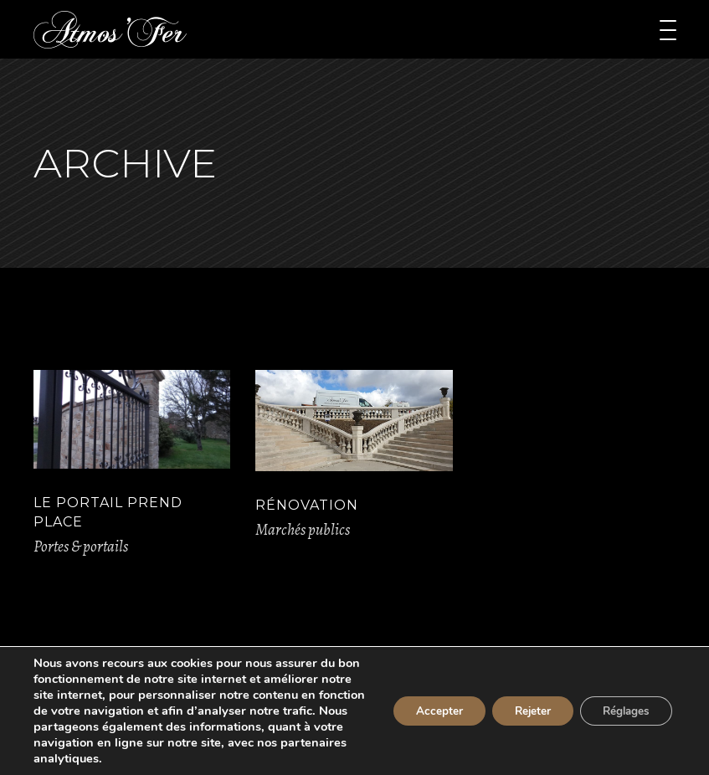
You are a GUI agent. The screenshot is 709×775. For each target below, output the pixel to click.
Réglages (622, 711)
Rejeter (522, 711)
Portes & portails (80, 546)
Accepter (422, 711)
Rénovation (306, 505)
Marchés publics (302, 530)
